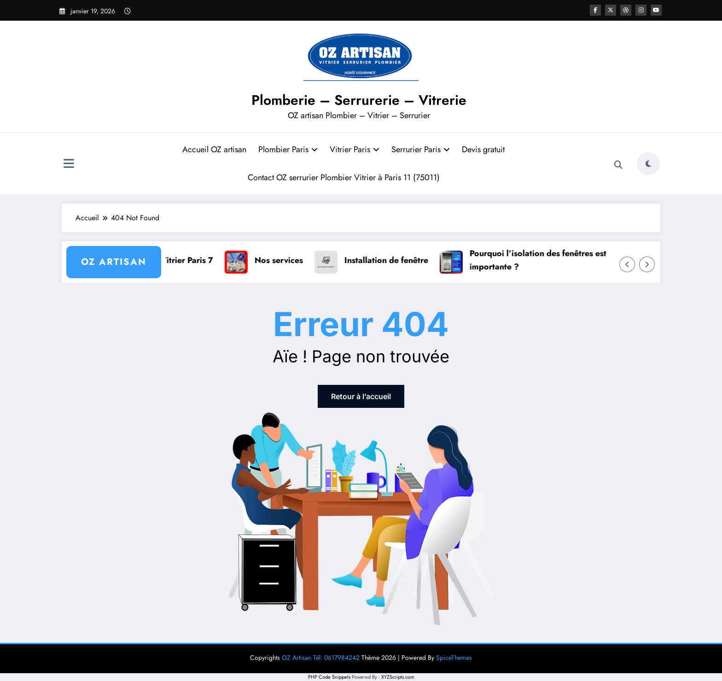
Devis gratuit (483, 149)
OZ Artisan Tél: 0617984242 (321, 657)
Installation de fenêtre (391, 260)
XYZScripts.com (397, 677)
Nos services (283, 260)
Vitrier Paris (354, 149)
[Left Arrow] (627, 264)
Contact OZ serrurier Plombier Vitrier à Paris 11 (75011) (344, 177)
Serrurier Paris (420, 149)
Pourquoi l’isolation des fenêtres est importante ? (542, 260)
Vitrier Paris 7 (191, 260)
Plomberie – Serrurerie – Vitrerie (358, 100)
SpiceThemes (454, 657)
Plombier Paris (288, 149)
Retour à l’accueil (361, 396)
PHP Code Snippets (329, 677)
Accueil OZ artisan (214, 149)
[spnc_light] (648, 163)
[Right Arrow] (647, 264)
